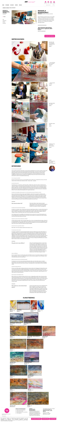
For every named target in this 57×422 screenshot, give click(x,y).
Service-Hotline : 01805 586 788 (47, 411)
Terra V (11, 389)
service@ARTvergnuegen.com (47, 409)
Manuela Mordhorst (42, 31)
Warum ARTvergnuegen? (21, 408)
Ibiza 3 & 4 (29, 389)
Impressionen (4, 20)
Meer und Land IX (13, 362)
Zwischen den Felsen (28, 362)
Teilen (4, 16)
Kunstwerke (4, 23)
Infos (3, 19)
